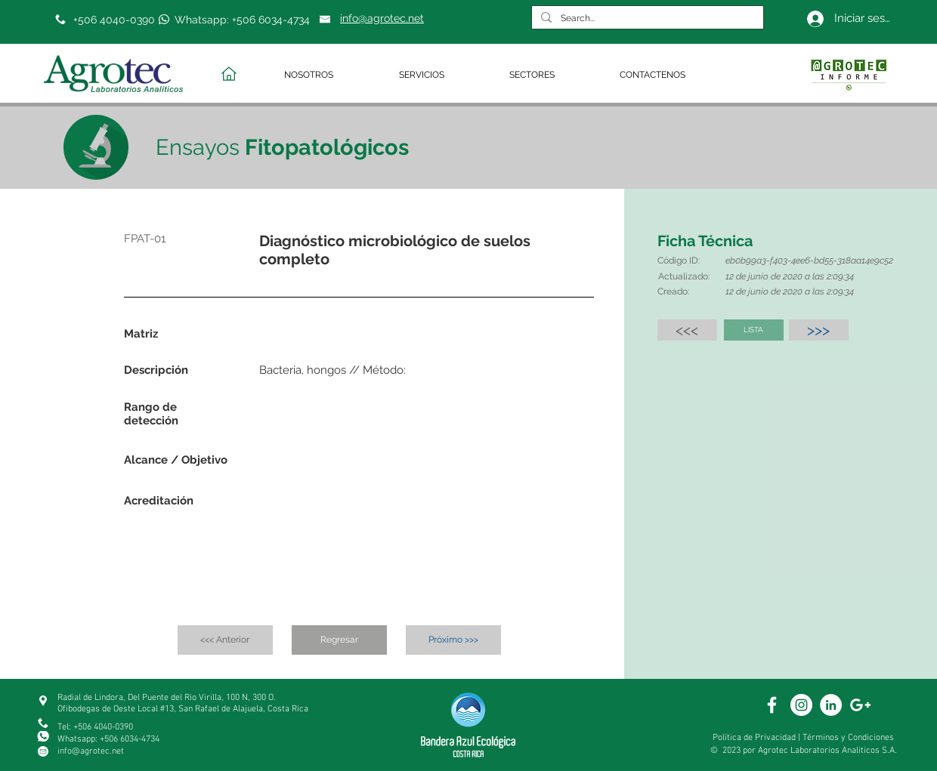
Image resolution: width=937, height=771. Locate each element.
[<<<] (687, 330)
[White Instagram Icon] (801, 705)
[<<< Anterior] (225, 640)
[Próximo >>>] (453, 640)
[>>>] (819, 330)
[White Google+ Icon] (860, 705)
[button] (330, 75)
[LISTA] (754, 330)
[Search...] (646, 18)
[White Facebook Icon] (772, 705)
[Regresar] (339, 640)
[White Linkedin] (831, 705)
